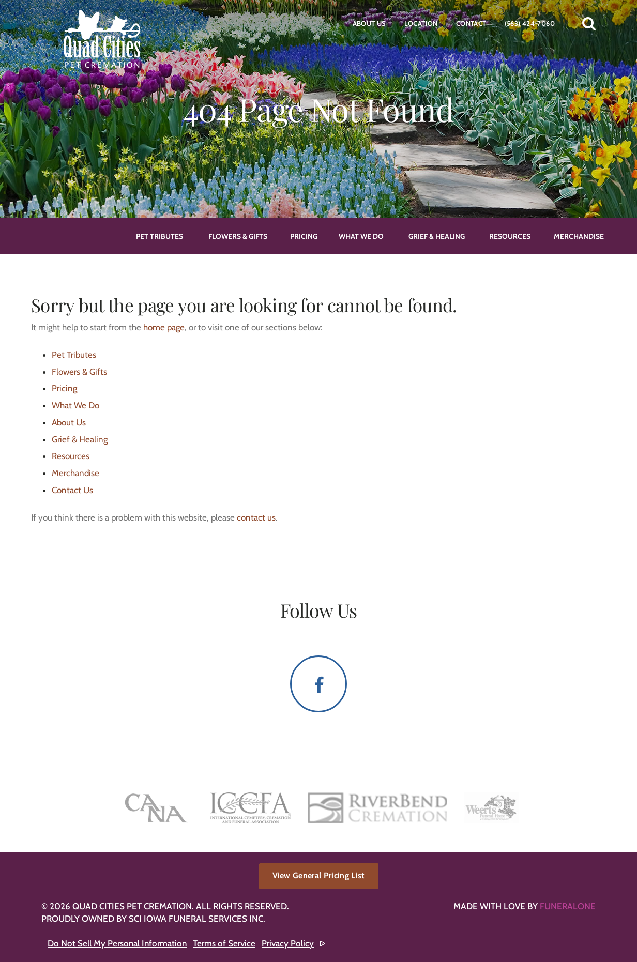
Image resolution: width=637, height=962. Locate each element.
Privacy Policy (288, 943)
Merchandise (75, 473)
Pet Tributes (74, 354)
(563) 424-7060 (530, 23)
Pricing (64, 388)
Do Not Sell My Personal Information (117, 943)
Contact (471, 23)
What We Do (75, 405)
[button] (589, 23)
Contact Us (72, 490)
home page (164, 327)
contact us (256, 517)
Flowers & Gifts (79, 372)
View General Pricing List (318, 875)
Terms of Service (224, 943)
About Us (369, 23)
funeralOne (568, 906)
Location (421, 23)
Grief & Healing (80, 439)
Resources (70, 456)
